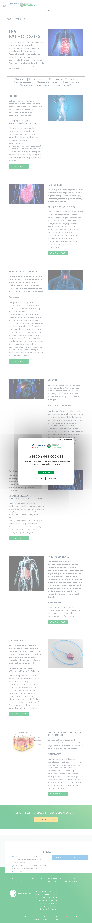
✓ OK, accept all (46, 472)
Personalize (40, 478)
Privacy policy (51, 478)
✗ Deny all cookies (64, 440)
